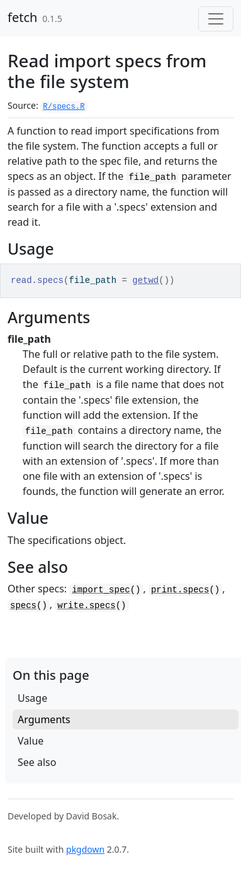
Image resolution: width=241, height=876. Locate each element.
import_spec (101, 590)
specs (23, 606)
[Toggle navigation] (215, 18)
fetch (22, 17)
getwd (145, 280)
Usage (32, 698)
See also (37, 762)
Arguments (44, 719)
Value (30, 741)
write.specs (86, 606)
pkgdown (85, 849)
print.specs (180, 590)
